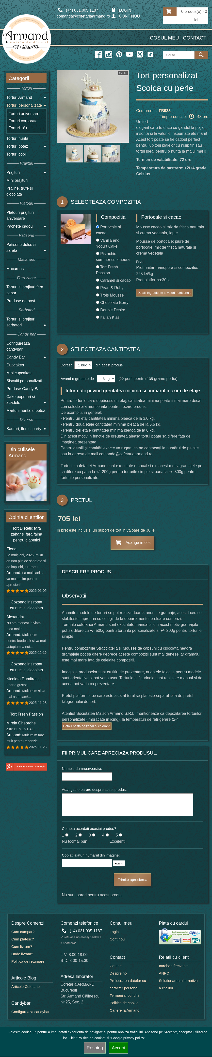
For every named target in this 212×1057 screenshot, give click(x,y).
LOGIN (121, 10)
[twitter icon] (140, 54)
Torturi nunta (17, 138)
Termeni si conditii (124, 995)
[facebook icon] (98, 54)
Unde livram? (22, 954)
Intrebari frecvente (174, 966)
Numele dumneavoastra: (82, 768)
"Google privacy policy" (127, 1038)
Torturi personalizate (24, 105)
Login (114, 932)
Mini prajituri (17, 180)
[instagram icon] (109, 54)
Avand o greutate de (77, 379)
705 (64, 519)
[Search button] (201, 55)
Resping (95, 1047)
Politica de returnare (27, 961)
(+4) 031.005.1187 (82, 931)
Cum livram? (21, 946)
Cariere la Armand (125, 1010)
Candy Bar (15, 357)
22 (122, 379)
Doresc (67, 365)
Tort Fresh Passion (26, 714)
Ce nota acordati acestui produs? (89, 828)
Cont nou (117, 939)
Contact (194, 37)
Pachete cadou (19, 226)
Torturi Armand (19, 97)
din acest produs (108, 365)
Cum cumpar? (22, 932)
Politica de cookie (124, 1003)
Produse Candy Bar (23, 389)
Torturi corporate (23, 121)
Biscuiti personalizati (24, 381)
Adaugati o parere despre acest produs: (94, 789)
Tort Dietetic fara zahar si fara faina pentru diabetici (26, 534)
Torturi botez (17, 146)
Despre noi (119, 973)
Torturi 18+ (18, 128)
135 (150, 379)
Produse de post (20, 301)
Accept (118, 1047)
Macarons (15, 269)
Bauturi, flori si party (23, 429)
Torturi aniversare (24, 114)
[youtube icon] (129, 54)
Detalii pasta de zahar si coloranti (86, 726)
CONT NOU (125, 16)
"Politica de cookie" (91, 1038)
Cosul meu (164, 37)
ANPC (164, 973)
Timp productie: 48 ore (184, 116)
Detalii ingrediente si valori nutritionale (164, 293)
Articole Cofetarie (25, 986)
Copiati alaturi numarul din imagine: (91, 855)
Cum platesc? (22, 939)
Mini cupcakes (18, 373)
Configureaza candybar (30, 1012)
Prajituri (13, 172)
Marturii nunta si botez (25, 410)
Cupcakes (15, 365)
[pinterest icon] (119, 54)
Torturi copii (16, 154)
